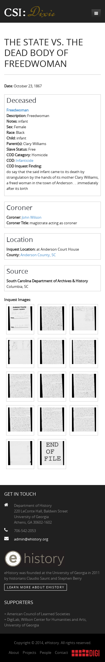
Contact (61, 652)
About (14, 652)
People (45, 652)
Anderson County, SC (38, 254)
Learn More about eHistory (35, 587)
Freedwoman (17, 110)
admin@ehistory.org (31, 539)
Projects (29, 652)
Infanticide (24, 160)
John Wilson (31, 217)
